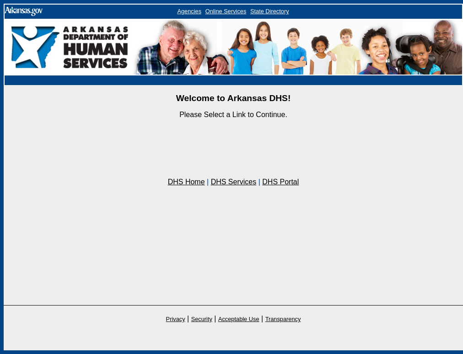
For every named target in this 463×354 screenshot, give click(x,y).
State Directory (269, 11)
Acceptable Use (238, 319)
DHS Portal (280, 182)
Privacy (175, 319)
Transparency (283, 319)
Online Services (226, 11)
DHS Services (234, 182)
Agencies (189, 11)
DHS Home (186, 182)
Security (201, 319)
